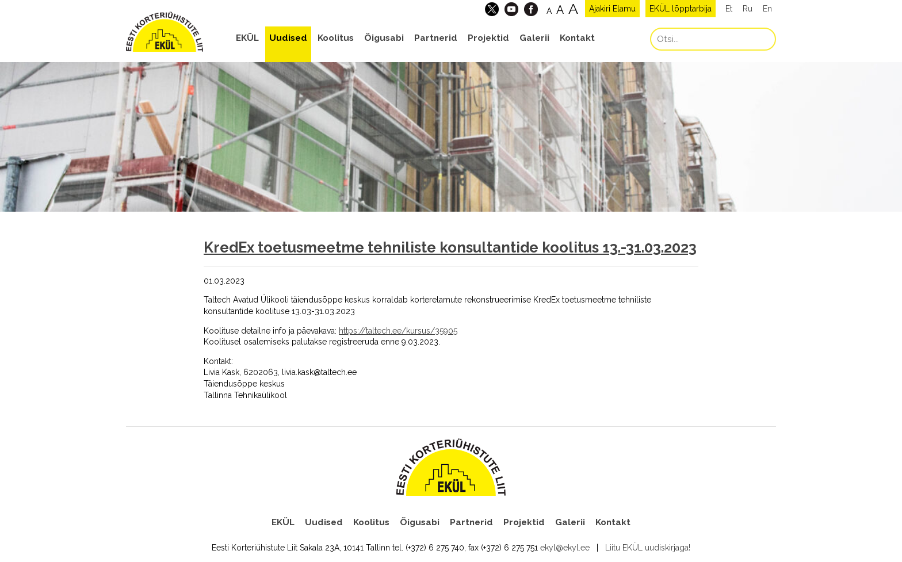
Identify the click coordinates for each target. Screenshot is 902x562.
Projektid (488, 38)
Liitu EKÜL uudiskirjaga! (647, 547)
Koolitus (336, 38)
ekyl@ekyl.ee (565, 547)
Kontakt (577, 38)
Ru (747, 8)
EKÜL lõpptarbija (680, 8)
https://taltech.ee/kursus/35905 (398, 330)
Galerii (534, 38)
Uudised (288, 38)
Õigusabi (384, 38)
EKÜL (247, 38)
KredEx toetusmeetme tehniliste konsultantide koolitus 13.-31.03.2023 (450, 247)
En (767, 8)
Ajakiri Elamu (612, 8)
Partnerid (435, 38)
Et (728, 8)
